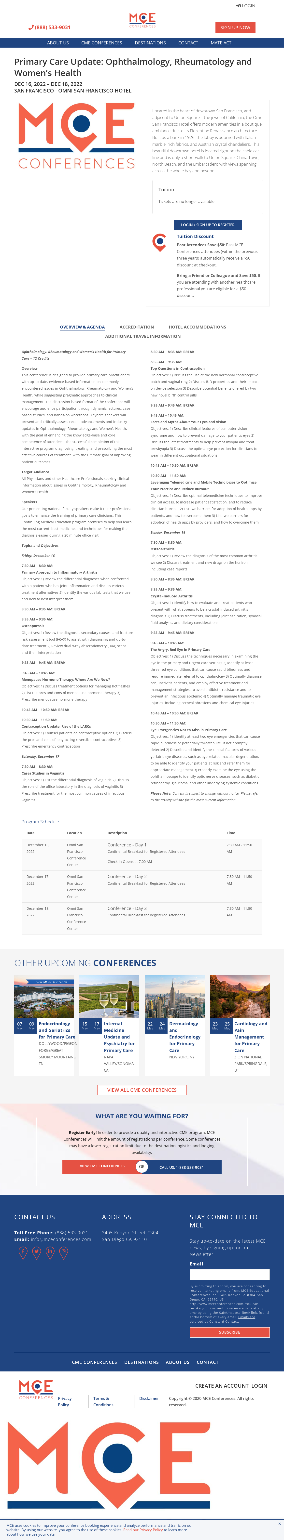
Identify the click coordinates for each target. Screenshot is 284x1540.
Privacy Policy (67, 1397)
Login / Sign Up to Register (208, 224)
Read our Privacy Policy (143, 1529)
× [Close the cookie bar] (279, 1523)
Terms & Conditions (108, 1397)
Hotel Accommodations (197, 327)
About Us (58, 43)
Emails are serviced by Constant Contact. (222, 1317)
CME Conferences (101, 43)
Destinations (150, 43)
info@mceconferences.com (61, 1238)
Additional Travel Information (143, 336)
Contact (188, 43)
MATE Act (221, 43)
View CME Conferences (102, 1165)
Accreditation (137, 327)
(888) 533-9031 (49, 28)
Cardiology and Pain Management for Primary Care (250, 1037)
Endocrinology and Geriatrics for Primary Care (57, 1030)
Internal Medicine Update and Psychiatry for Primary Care (119, 1037)
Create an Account (219, 1384)
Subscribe (229, 1330)
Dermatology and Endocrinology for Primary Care (184, 1037)
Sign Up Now (235, 27)
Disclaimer (146, 1397)
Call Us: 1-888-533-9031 (181, 1165)
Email (196, 1262)
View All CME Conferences (142, 1090)
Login (246, 6)
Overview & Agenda (82, 327)
